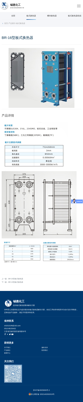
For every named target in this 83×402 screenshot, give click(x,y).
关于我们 (7, 347)
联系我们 (45, 350)
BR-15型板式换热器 (15, 282)
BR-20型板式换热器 (15, 279)
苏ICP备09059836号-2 (41, 390)
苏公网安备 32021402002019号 (42, 394)
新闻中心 (7, 353)
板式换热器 (31, 16)
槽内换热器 (52, 16)
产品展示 (12, 23)
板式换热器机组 (74, 16)
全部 (13, 16)
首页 (6, 23)
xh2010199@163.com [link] (12, 326)
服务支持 (45, 347)
